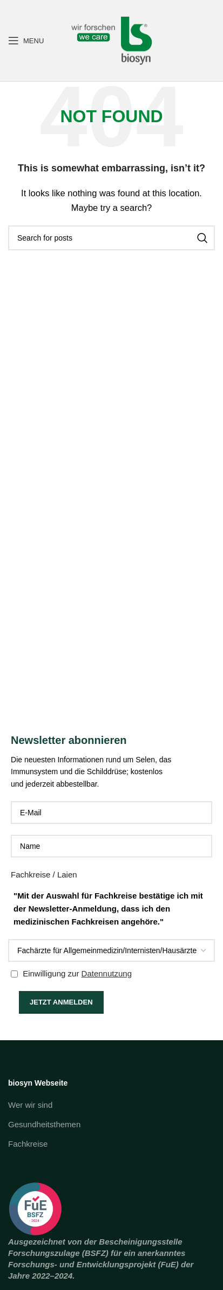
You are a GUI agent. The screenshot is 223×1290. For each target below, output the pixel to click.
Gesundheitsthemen (44, 1124)
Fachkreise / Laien (44, 874)
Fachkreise (28, 1143)
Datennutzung (107, 973)
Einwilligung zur (71, 973)
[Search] (111, 237)
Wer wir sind (30, 1104)
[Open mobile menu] (26, 40)
